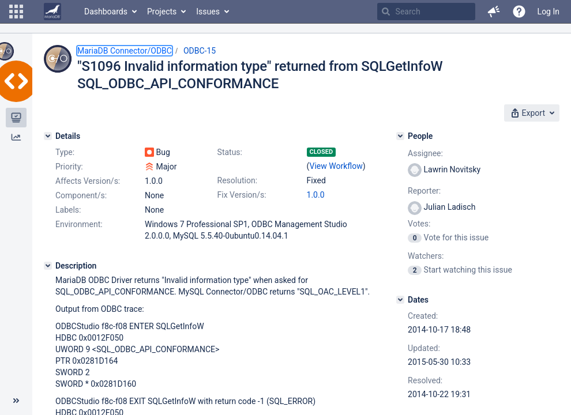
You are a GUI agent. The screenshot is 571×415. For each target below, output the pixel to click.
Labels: (68, 209)
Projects (161, 11)
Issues (208, 11)
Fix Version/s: (241, 194)
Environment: (79, 224)
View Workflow (336, 166)
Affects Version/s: (87, 181)
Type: (64, 152)
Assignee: (425, 153)
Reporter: (424, 190)
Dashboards (105, 11)
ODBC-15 (199, 50)
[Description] (48, 266)
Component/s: (81, 195)
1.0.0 (316, 194)
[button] (16, 11)
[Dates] (400, 300)
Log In (548, 11)
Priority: (69, 166)
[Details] (48, 136)
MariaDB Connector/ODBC (124, 50)
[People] (400, 136)
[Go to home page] (52, 11)
